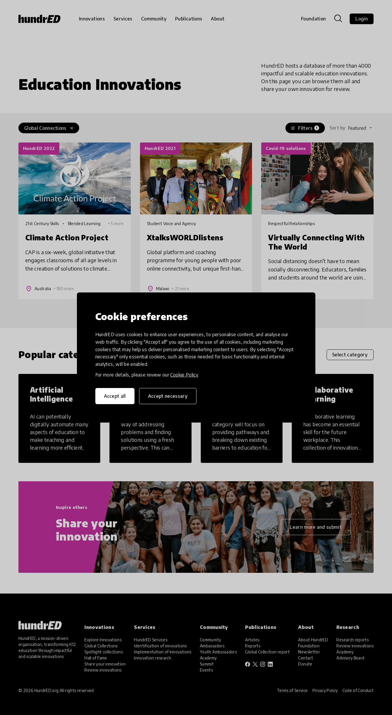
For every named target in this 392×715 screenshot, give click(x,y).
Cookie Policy (184, 375)
